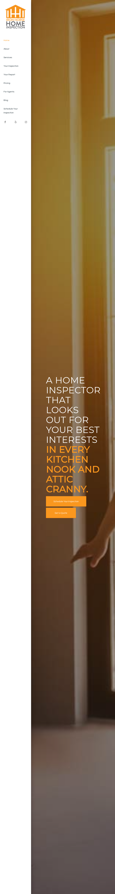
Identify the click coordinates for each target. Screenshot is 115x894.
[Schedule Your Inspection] (66, 501)
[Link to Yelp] (15, 122)
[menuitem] (15, 40)
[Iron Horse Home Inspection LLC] (15, 17)
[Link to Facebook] (5, 122)
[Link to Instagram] (26, 122)
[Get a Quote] (61, 513)
